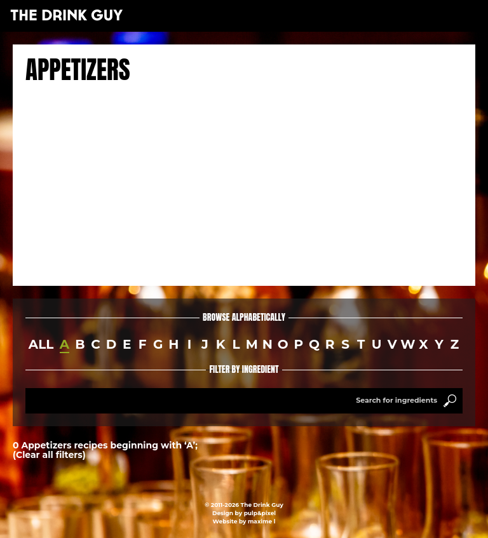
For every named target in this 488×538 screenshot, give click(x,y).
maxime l (261, 521)
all (41, 344)
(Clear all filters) (49, 455)
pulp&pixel (260, 512)
